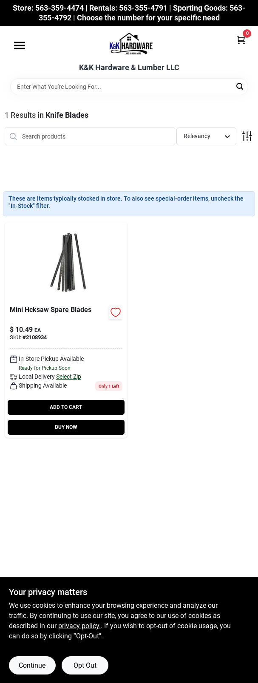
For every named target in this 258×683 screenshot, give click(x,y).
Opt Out (85, 665)
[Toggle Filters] (247, 136)
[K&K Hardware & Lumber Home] (129, 44)
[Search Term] (129, 86)
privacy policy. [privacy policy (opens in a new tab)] (79, 626)
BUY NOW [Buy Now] (66, 427)
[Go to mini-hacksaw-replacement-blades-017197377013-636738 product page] (66, 330)
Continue (32, 665)
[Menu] (19, 45)
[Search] (240, 86)
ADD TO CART (66, 407)
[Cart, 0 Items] (241, 39)
